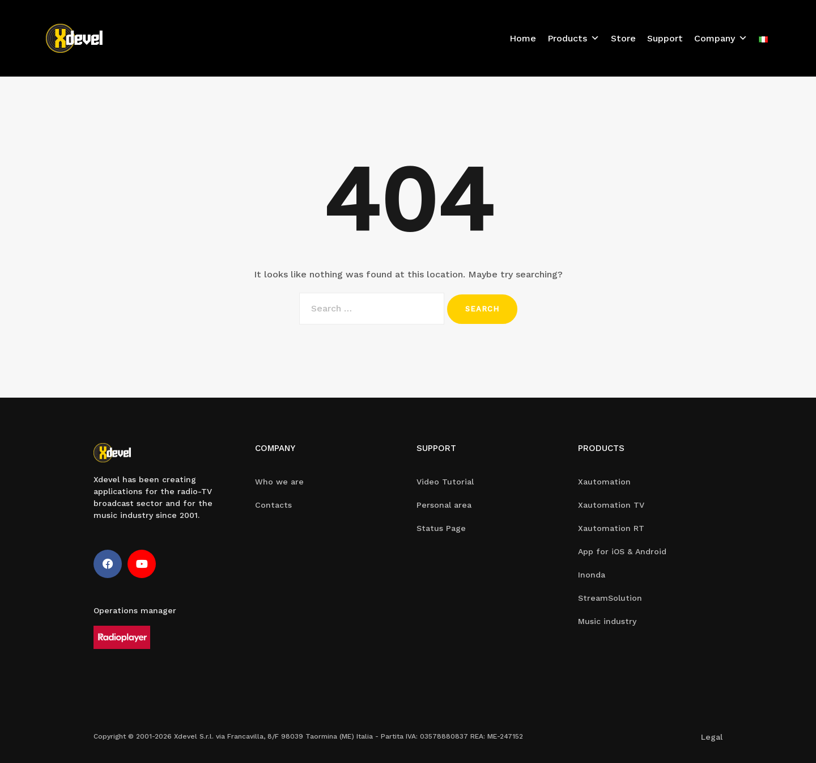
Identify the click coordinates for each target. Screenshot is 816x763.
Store (623, 38)
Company (720, 38)
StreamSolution (610, 597)
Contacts (273, 504)
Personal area (443, 504)
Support (665, 38)
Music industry (607, 621)
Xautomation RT (611, 528)
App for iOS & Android (622, 551)
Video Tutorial (445, 481)
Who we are (279, 481)
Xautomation (604, 481)
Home (522, 38)
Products (573, 38)
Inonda (591, 574)
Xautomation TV (611, 504)
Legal (711, 736)
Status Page (441, 528)
